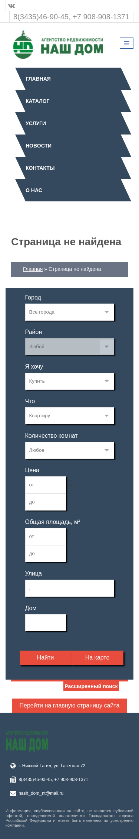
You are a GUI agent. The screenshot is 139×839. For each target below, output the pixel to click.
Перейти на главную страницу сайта (70, 705)
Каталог (38, 101)
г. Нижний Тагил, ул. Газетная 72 (52, 765)
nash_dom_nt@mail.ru (41, 793)
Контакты (40, 168)
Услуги (36, 123)
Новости (39, 146)
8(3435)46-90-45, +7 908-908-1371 (71, 17)
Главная (38, 79)
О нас (34, 190)
